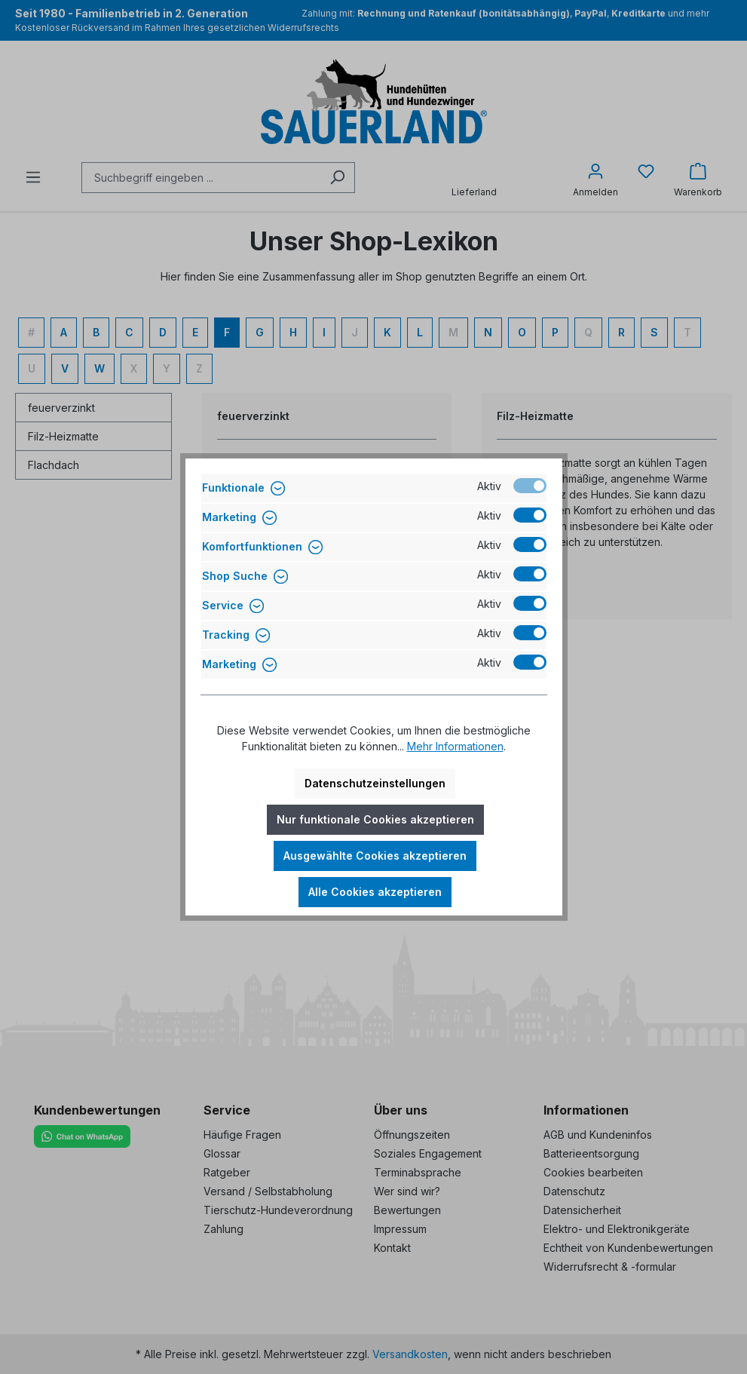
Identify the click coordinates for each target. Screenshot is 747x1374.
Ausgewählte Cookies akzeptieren (375, 855)
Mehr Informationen (455, 746)
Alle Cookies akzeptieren (375, 891)
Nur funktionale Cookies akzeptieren (375, 819)
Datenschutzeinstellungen (375, 783)
